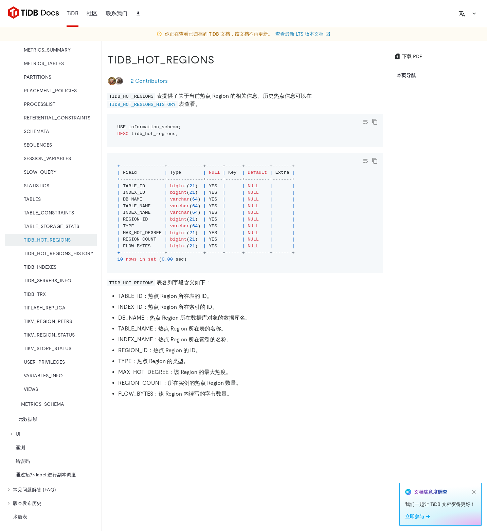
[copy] (375, 122)
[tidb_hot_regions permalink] (220, 59)
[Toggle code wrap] (365, 122)
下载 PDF (408, 56)
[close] (474, 492)
